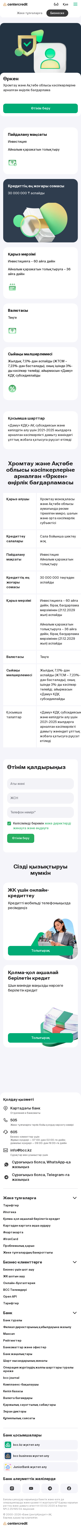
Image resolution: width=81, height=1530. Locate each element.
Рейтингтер (12, 1340)
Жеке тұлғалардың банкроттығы (28, 1252)
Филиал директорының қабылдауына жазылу (37, 1327)
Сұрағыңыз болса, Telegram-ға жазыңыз (36, 1177)
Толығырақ (40, 951)
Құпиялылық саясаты (19, 1418)
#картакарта (13, 1232)
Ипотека (9, 1212)
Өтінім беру (40, 108)
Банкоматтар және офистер (24, 1347)
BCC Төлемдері (15, 1290)
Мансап (9, 1334)
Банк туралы (12, 1320)
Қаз (65, 4)
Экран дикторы (14, 1411)
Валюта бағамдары (17, 1398)
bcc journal (11, 1378)
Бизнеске (57, 13)
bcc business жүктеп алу (27, 1456)
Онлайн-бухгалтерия (19, 1283)
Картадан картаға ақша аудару (27, 1225)
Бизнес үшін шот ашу (18, 1269)
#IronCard (10, 1239)
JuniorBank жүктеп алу (26, 1467)
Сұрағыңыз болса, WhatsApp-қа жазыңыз (37, 1164)
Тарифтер (11, 1205)
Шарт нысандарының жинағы (25, 1361)
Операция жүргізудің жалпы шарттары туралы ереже (38, 1369)
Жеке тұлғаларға (29, 13)
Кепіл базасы (13, 1391)
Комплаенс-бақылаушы (21, 1384)
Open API (10, 1296)
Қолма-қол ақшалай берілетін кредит (31, 1219)
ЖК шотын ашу (14, 1276)
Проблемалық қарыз (18, 1246)
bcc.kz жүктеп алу (22, 1445)
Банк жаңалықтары (17, 1354)
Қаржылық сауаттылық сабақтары (29, 1405)
